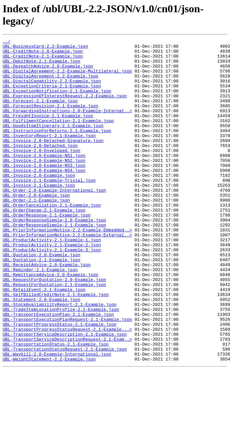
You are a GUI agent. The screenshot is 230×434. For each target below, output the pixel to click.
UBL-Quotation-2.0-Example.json (41, 298)
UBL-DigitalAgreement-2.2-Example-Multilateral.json (67, 78)
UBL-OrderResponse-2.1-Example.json (46, 251)
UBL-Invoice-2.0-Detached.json (40, 167)
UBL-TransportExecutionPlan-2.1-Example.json (58, 370)
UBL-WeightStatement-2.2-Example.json (49, 423)
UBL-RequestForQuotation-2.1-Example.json (54, 334)
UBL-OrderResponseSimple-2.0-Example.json (54, 257)
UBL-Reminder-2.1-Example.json (40, 316)
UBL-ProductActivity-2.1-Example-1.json (52, 280)
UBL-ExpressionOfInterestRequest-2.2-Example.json (65, 108)
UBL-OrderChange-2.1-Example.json (44, 245)
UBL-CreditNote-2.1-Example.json (43, 60)
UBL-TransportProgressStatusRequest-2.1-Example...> (67, 388)
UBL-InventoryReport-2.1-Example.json (49, 155)
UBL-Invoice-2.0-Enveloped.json (41, 173)
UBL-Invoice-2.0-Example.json (39, 203)
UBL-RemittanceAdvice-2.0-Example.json (50, 322)
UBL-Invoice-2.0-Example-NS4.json (44, 197)
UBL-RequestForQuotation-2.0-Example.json (54, 328)
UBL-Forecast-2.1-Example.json (40, 114)
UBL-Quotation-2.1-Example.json (41, 304)
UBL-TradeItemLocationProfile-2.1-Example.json (61, 364)
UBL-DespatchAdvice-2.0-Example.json (48, 72)
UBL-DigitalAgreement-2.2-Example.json (50, 84)
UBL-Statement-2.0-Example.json (41, 352)
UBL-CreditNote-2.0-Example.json (43, 54)
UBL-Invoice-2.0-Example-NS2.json (44, 185)
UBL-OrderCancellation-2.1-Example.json (52, 239)
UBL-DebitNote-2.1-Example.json (41, 66)
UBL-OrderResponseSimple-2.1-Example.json (54, 262)
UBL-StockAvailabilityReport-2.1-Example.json (59, 358)
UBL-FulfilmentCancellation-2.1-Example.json (58, 137)
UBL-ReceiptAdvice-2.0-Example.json (46, 310)
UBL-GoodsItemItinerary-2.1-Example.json (53, 143)
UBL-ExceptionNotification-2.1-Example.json (57, 102)
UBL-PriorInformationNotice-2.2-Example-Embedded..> (67, 268)
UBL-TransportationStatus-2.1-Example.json (56, 406)
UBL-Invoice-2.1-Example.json (39, 215)
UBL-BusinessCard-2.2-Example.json (45, 48)
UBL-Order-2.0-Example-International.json (54, 221)
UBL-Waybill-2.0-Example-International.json (57, 417)
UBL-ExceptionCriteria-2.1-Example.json (52, 96)
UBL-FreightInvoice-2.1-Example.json (48, 131)
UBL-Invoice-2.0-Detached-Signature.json (53, 161)
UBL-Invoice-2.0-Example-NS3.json (44, 191)
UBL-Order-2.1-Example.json (36, 233)
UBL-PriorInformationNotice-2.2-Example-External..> (67, 274)
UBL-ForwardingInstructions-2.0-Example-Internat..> (67, 125)
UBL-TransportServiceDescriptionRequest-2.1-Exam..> (67, 400)
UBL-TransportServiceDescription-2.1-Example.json (65, 394)
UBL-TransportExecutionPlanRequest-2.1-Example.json (67, 376)
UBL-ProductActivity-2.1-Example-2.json (52, 286)
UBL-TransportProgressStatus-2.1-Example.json (59, 382)
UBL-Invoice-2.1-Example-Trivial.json (49, 209)
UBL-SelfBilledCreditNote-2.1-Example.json (56, 346)
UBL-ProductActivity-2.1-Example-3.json (52, 292)
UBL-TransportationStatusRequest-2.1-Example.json (65, 411)
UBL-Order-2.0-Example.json (36, 227)
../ (6, 42)
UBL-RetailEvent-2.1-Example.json (44, 340)
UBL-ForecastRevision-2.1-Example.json (50, 119)
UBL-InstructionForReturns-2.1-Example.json (57, 149)
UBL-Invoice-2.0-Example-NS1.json (44, 179)
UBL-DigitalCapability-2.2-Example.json (52, 90)
